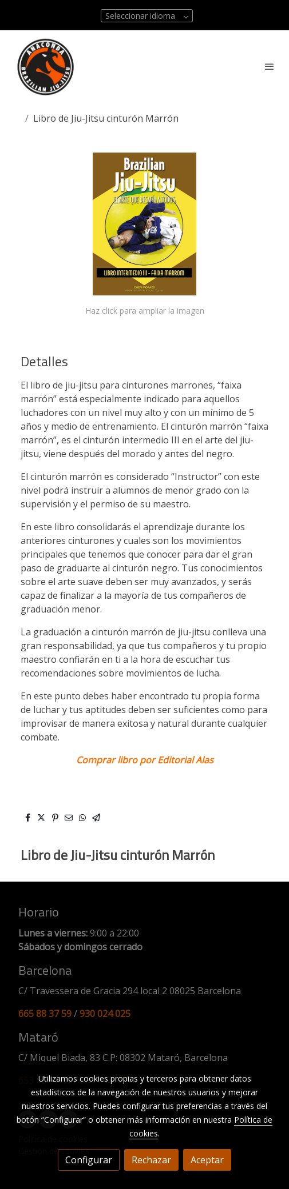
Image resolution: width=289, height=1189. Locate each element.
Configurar (88, 1160)
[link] (45, 66)
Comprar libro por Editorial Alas (144, 760)
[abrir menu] (269, 66)
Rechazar (151, 1160)
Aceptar (207, 1160)
